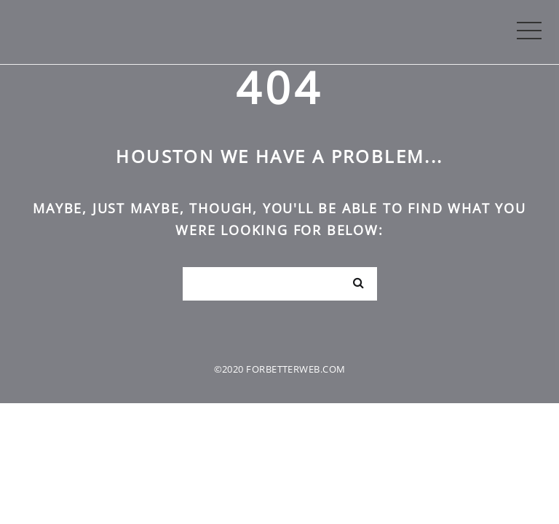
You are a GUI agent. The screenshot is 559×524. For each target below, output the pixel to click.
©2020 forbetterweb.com (280, 369)
